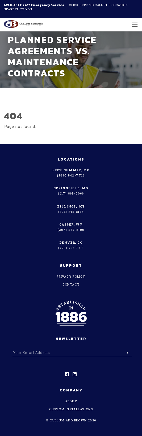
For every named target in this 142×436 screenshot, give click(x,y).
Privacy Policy (71, 276)
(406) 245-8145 (71, 212)
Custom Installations (71, 409)
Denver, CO (71, 242)
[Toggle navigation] (133, 24)
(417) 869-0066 (71, 193)
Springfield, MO (71, 188)
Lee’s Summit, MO (71, 170)
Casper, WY (71, 224)
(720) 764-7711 (71, 248)
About (71, 401)
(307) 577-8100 (71, 230)
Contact (71, 284)
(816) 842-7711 (71, 175)
